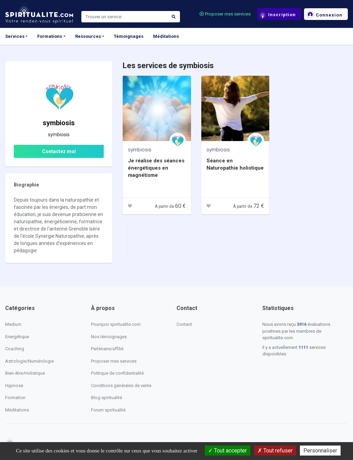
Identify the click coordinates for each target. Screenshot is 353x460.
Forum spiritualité (108, 410)
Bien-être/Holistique (25, 373)
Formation (15, 397)
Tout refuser (275, 450)
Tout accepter (227, 450)
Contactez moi (59, 151)
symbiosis (139, 150)
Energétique (17, 336)
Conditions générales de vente (121, 385)
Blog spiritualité (106, 397)
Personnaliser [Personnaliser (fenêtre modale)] (320, 450)
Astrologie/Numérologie (29, 361)
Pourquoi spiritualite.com (116, 324)
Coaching (14, 348)
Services (14, 36)
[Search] (124, 17)
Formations (49, 36)
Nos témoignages (109, 336)
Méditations (166, 36)
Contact (184, 324)
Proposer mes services (225, 14)
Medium (13, 324)
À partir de (170, 206)
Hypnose (14, 385)
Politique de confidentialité (117, 373)
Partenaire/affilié (107, 348)
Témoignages (128, 36)
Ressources (88, 36)
